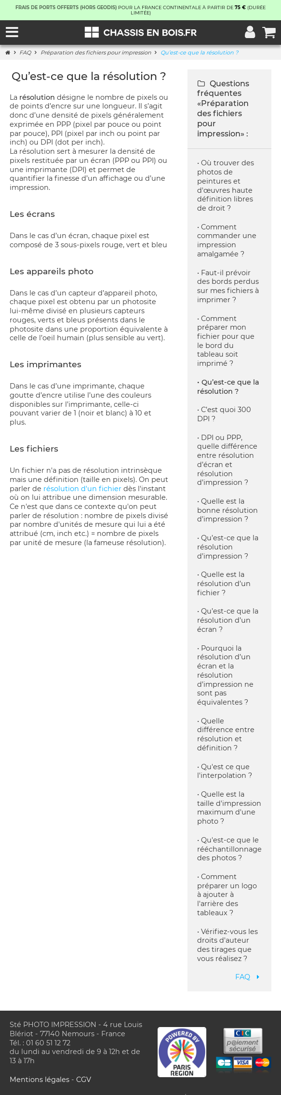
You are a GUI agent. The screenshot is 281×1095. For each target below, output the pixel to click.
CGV (83, 1070)
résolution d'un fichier (82, 488)
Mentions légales (40, 1070)
